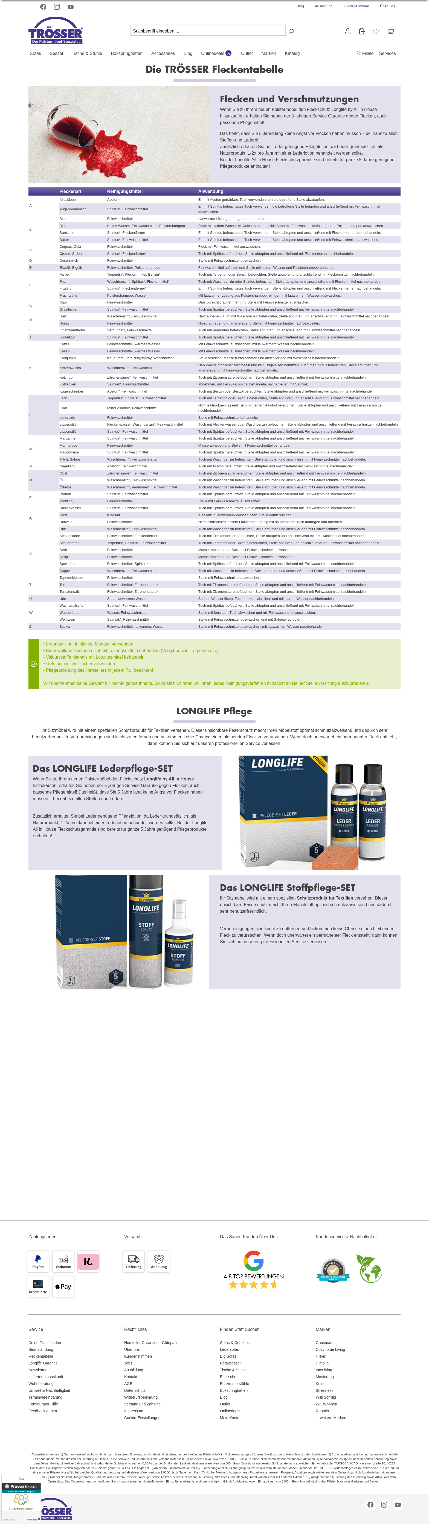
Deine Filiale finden (44, 1342)
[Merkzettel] (376, 31)
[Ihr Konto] (347, 31)
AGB (128, 1383)
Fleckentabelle (40, 1356)
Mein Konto (229, 1418)
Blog (300, 6)
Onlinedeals (230, 1411)
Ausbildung (323, 6)
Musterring (325, 1377)
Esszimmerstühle (234, 1383)
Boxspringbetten (234, 1390)
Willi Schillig (326, 1397)
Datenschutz (135, 1390)
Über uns (132, 1349)
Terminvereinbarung (45, 1397)
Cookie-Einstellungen (142, 1418)
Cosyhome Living (330, 1349)
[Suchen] (291, 31)
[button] (365, 53)
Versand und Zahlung (142, 1404)
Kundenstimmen (356, 6)
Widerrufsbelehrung (141, 1397)
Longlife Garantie (43, 1363)
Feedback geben (42, 1411)
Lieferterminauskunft (45, 1377)
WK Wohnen (326, 1404)
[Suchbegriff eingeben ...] (208, 30)
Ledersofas (229, 1349)
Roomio (322, 1411)
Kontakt (130, 1377)
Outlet (225, 1404)
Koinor (321, 1383)
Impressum (133, 1411)
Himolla (322, 1363)
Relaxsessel (230, 1363)
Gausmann (325, 1342)
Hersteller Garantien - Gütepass (151, 1342)
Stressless (325, 1390)
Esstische (228, 1377)
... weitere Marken (331, 1418)
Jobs (128, 1363)
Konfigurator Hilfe (43, 1404)
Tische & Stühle (233, 1370)
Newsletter (37, 1370)
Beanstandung (40, 1349)
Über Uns (387, 6)
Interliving (324, 1370)
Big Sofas (228, 1356)
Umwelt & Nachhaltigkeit (49, 1390)
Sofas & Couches (235, 1342)
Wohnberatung (41, 1383)
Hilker (321, 1356)
